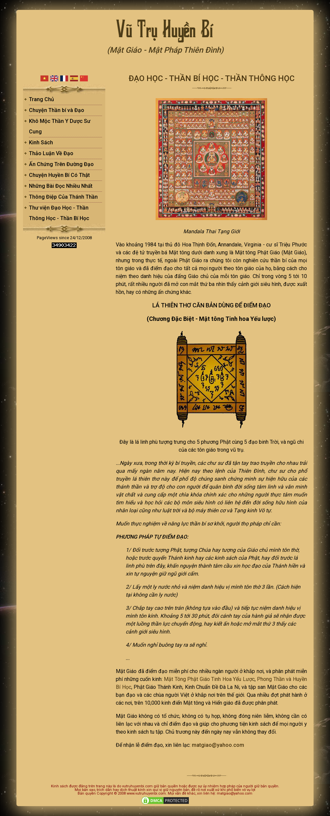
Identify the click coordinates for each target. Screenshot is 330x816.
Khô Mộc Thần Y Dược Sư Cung (59, 126)
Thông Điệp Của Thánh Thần (63, 197)
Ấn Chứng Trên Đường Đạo (61, 164)
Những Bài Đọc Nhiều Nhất (60, 186)
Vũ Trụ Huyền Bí (165, 28)
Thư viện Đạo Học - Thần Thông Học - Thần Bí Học (59, 213)
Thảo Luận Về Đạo (51, 153)
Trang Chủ (41, 99)
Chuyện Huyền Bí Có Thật (59, 175)
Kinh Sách (41, 142)
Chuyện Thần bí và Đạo (56, 110)
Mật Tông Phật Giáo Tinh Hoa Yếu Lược (209, 679)
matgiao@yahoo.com (218, 745)
